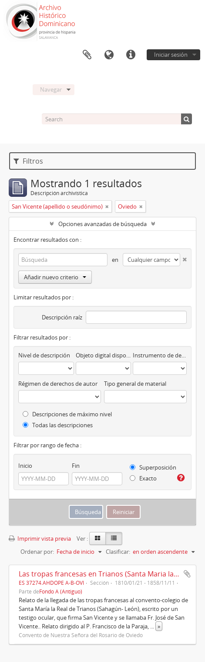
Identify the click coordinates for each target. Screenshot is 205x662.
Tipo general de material (135, 384)
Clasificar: (118, 552)
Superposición (153, 467)
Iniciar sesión (171, 54)
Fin (76, 466)
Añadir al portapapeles (187, 573)
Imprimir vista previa (40, 538)
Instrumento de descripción (160, 355)
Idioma (109, 55)
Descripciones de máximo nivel (67, 414)
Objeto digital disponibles (103, 355)
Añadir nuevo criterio (55, 277)
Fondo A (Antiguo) (60, 591)
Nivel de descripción (44, 355)
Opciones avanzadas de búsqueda (102, 224)
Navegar (51, 89)
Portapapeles (87, 55)
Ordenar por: (37, 552)
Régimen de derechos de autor (57, 384)
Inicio (25, 466)
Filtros (28, 161)
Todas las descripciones (58, 425)
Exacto (143, 478)
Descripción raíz (62, 317)
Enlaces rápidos (130, 55)
